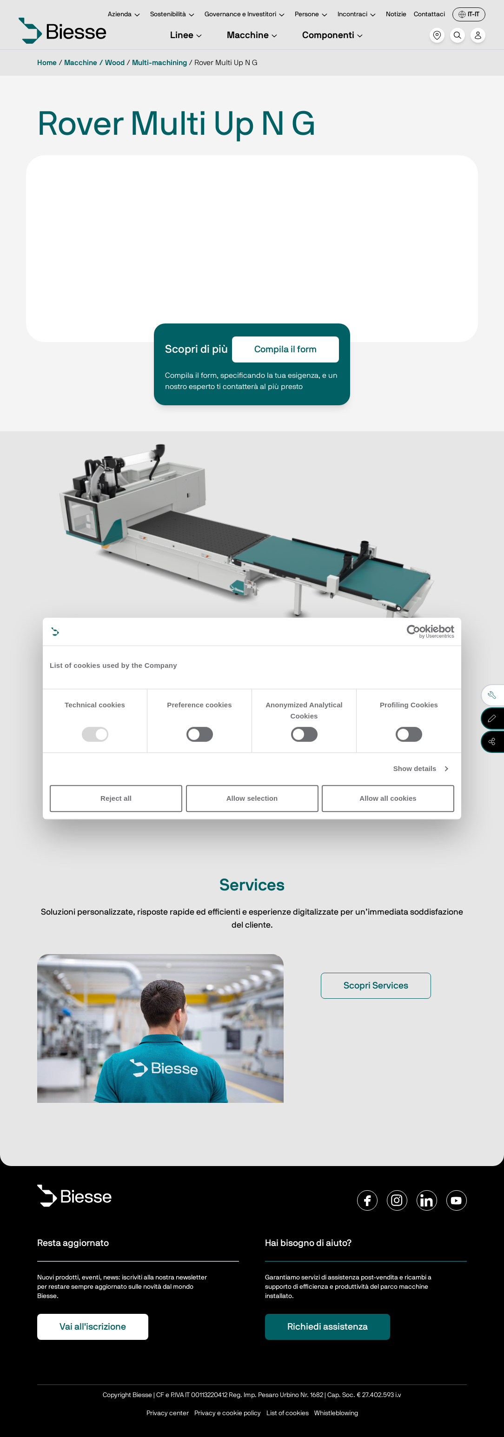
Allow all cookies (388, 798)
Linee (187, 35)
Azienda (125, 15)
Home (47, 62)
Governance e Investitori (246, 15)
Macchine (253, 35)
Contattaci (429, 14)
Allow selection (252, 798)
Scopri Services (376, 985)
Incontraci (358, 15)
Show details (415, 768)
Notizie (396, 14)
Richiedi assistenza (327, 1327)
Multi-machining (159, 62)
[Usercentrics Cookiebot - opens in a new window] (413, 632)
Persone (312, 15)
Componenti (333, 35)
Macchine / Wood (94, 62)
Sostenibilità (173, 15)
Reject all (116, 798)
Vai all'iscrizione (93, 1327)
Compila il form (285, 349)
